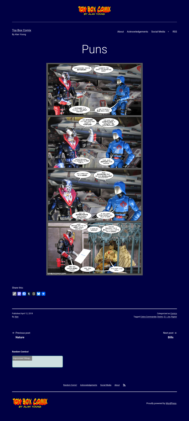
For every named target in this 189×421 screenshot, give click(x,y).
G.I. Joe (167, 317)
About (120, 31)
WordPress (171, 403)
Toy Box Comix (21, 30)
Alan (17, 317)
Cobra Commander (148, 317)
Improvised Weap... (22, 358)
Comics (173, 313)
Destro (160, 317)
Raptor (174, 317)
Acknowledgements (137, 31)
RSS (175, 31)
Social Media (158, 31)
